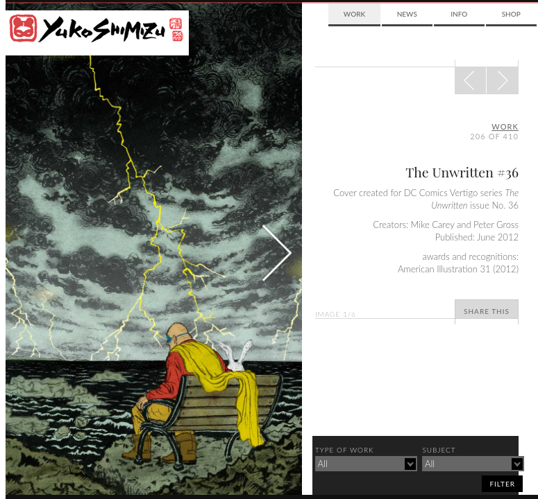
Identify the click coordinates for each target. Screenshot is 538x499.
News (407, 14)
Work (354, 14)
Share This (487, 311)
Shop (511, 14)
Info (459, 14)
